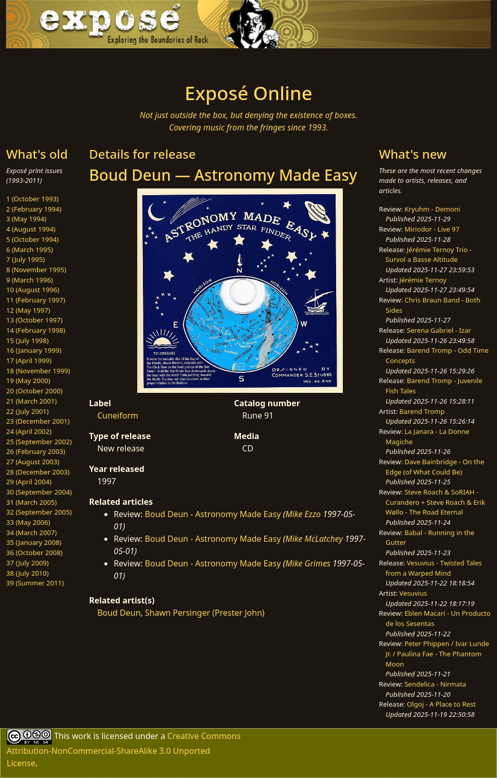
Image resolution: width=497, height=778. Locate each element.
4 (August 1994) (31, 229)
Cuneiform (117, 415)
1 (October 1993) (32, 198)
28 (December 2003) (37, 472)
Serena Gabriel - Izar (439, 330)
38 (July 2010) (27, 573)
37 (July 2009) (27, 562)
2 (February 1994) (33, 209)
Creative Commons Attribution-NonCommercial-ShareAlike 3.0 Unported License (124, 749)
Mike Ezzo (303, 514)
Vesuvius (413, 593)
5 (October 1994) (32, 239)
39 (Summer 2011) (35, 582)
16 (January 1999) (33, 350)
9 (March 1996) (29, 279)
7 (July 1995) (25, 259)
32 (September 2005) (39, 512)
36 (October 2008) (34, 552)
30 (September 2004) (39, 492)
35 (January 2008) (33, 542)
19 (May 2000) (28, 380)
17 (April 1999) (28, 360)
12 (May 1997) (28, 310)
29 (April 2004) (28, 481)
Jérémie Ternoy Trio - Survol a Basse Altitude (428, 254)
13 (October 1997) (34, 320)
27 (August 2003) (32, 461)
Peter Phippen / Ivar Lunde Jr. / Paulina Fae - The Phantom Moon (437, 653)
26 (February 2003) (35, 451)
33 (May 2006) (28, 522)
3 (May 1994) (26, 218)
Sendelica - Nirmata (435, 684)
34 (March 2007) (31, 532)
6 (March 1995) (29, 249)
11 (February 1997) (35, 300)
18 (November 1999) (38, 370)
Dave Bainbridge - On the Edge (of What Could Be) (434, 467)
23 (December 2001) (37, 421)
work (81, 736)
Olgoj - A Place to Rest (441, 704)
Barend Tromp (422, 411)
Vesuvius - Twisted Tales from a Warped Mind (433, 568)
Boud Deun (118, 612)
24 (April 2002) (28, 431)
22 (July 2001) (27, 411)
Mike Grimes (307, 563)
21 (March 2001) (31, 401)
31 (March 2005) (31, 502)
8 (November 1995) (36, 269)
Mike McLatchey (314, 538)
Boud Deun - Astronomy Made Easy (213, 514)
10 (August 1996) (32, 289)
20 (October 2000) (34, 390)
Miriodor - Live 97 (431, 229)
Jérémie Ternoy (423, 279)
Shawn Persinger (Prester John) (205, 612)
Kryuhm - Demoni (432, 209)
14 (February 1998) (35, 330)
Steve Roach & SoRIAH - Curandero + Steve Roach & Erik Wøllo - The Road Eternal (435, 502)
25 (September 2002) (39, 441)
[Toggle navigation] (90, 62)
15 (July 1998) (27, 340)
